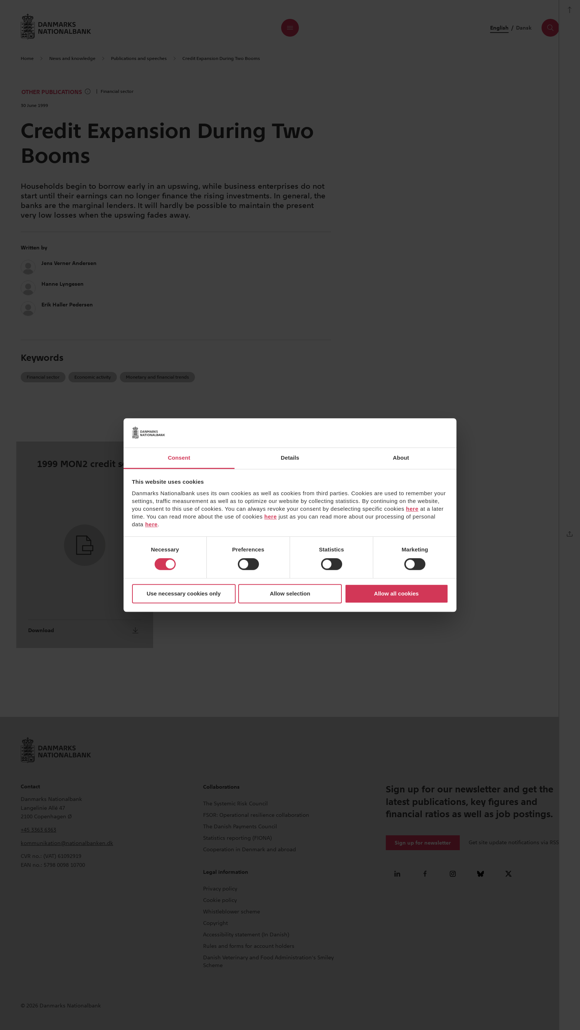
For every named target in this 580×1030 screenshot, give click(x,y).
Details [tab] (290, 457)
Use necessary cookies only (183, 594)
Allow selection (290, 594)
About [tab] (401, 457)
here (412, 509)
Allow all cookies (396, 594)
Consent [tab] (179, 457)
